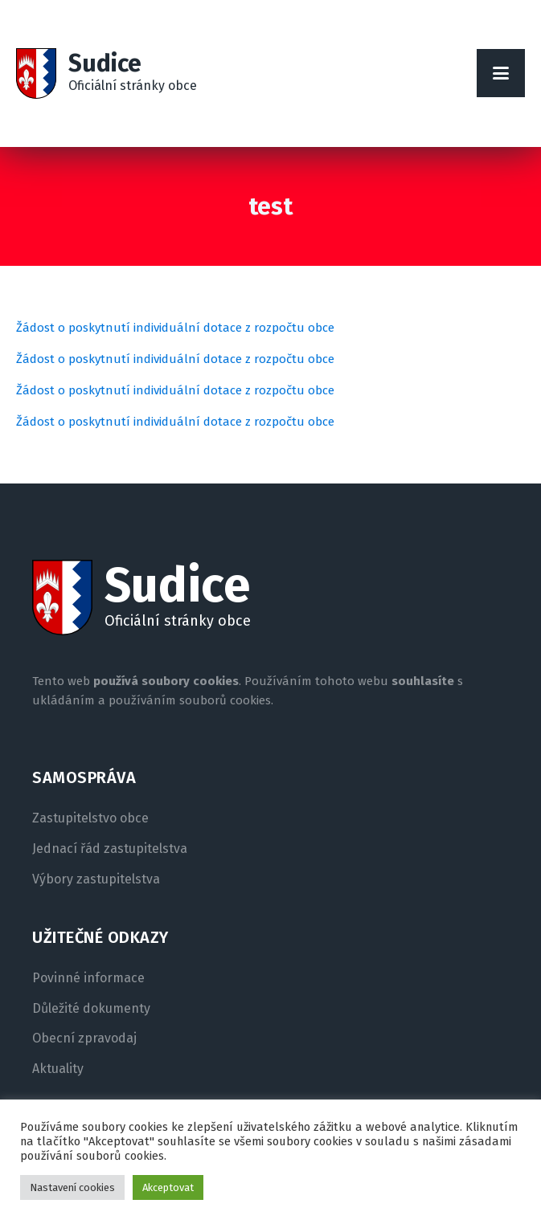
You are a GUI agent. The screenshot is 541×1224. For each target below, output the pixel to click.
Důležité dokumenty (91, 1009)
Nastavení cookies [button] (72, 1187)
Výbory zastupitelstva (96, 879)
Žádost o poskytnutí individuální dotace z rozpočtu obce (175, 327)
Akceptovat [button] (168, 1187)
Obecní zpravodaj (84, 1038)
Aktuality (58, 1069)
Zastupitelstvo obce (90, 818)
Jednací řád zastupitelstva (109, 849)
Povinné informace (88, 978)
